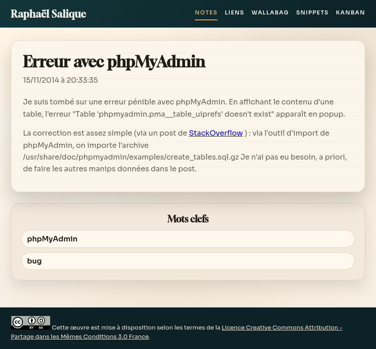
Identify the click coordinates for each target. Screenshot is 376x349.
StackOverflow (216, 133)
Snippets (312, 12)
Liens (234, 12)
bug (34, 261)
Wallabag (270, 12)
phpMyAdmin (52, 239)
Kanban (350, 12)
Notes (206, 12)
